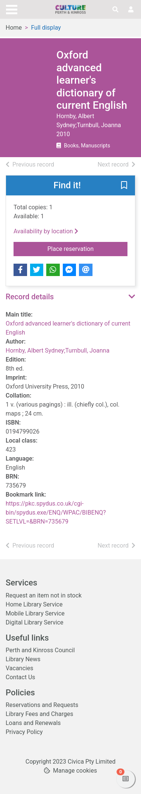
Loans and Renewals (33, 722)
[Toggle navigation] (11, 8)
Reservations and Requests (42, 704)
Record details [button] (30, 296)
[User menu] (131, 10)
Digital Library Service (35, 622)
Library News (23, 659)
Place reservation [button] (87, 248)
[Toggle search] (115, 10)
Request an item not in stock (44, 595)
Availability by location (46, 231)
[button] (124, 186)
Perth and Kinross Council (40, 650)
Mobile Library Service (35, 613)
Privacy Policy (24, 731)
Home (14, 27)
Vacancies (19, 668)
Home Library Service (34, 604)
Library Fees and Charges (39, 713)
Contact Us (20, 677)
